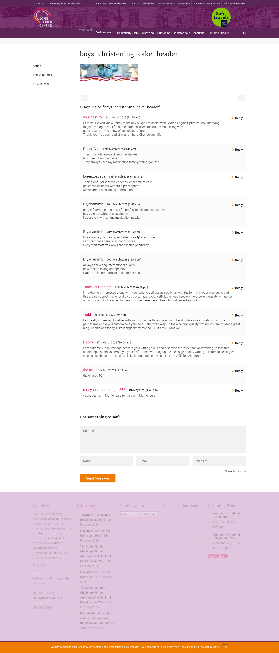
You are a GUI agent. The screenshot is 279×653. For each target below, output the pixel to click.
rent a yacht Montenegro (139, 395)
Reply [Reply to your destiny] (239, 118)
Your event (85, 25)
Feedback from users (118, 3)
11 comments (41, 83)
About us (198, 33)
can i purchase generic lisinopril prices (109, 241)
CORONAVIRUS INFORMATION (206, 3)
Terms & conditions (166, 3)
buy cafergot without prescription (105, 213)
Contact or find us (218, 33)
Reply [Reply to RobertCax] (239, 150)
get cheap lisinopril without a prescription (111, 186)
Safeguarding (149, 3)
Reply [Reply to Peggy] (239, 343)
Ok (225, 647)
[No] (274, 647)
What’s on (148, 32)
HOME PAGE (101, 3)
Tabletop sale (182, 33)
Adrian (37, 66)
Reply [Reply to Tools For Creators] (239, 288)
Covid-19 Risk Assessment (234, 3)
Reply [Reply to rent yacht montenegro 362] (239, 390)
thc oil (88, 369)
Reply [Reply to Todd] (239, 315)
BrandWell (174, 328)
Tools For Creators (97, 287)
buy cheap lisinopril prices (101, 158)
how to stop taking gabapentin (104, 269)
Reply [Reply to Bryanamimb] (239, 205)
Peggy (88, 342)
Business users (105, 27)
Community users (128, 30)
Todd (87, 314)
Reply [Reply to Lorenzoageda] (239, 177)
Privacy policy (184, 3)
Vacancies (135, 3)
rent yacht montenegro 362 (104, 389)
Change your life (150, 134)
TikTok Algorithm (190, 356)
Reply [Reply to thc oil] (239, 371)
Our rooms (163, 33)
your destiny (92, 117)
